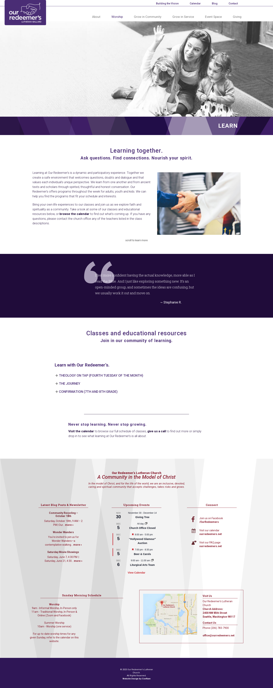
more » (69, 524)
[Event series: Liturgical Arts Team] (152, 560)
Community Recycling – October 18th (63, 514)
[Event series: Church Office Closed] (146, 523)
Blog (215, 3)
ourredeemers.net (210, 534)
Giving (237, 17)
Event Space (213, 17)
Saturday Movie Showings (63, 552)
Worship (117, 17)
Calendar (195, 3)
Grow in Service (183, 17)
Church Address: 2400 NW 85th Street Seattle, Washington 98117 (219, 613)
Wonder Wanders (63, 532)
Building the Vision (167, 3)
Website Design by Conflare (136, 679)
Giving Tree (142, 517)
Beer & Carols (142, 554)
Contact (233, 3)
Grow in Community (147, 17)
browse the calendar (74, 214)
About (96, 17)
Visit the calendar (81, 431)
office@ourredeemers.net (218, 635)
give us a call (156, 431)
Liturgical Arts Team (142, 564)
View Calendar (136, 572)
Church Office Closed (142, 528)
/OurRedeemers (209, 521)
